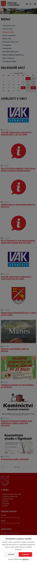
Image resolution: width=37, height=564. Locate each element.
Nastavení (11, 554)
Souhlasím (25, 554)
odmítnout (25, 559)
